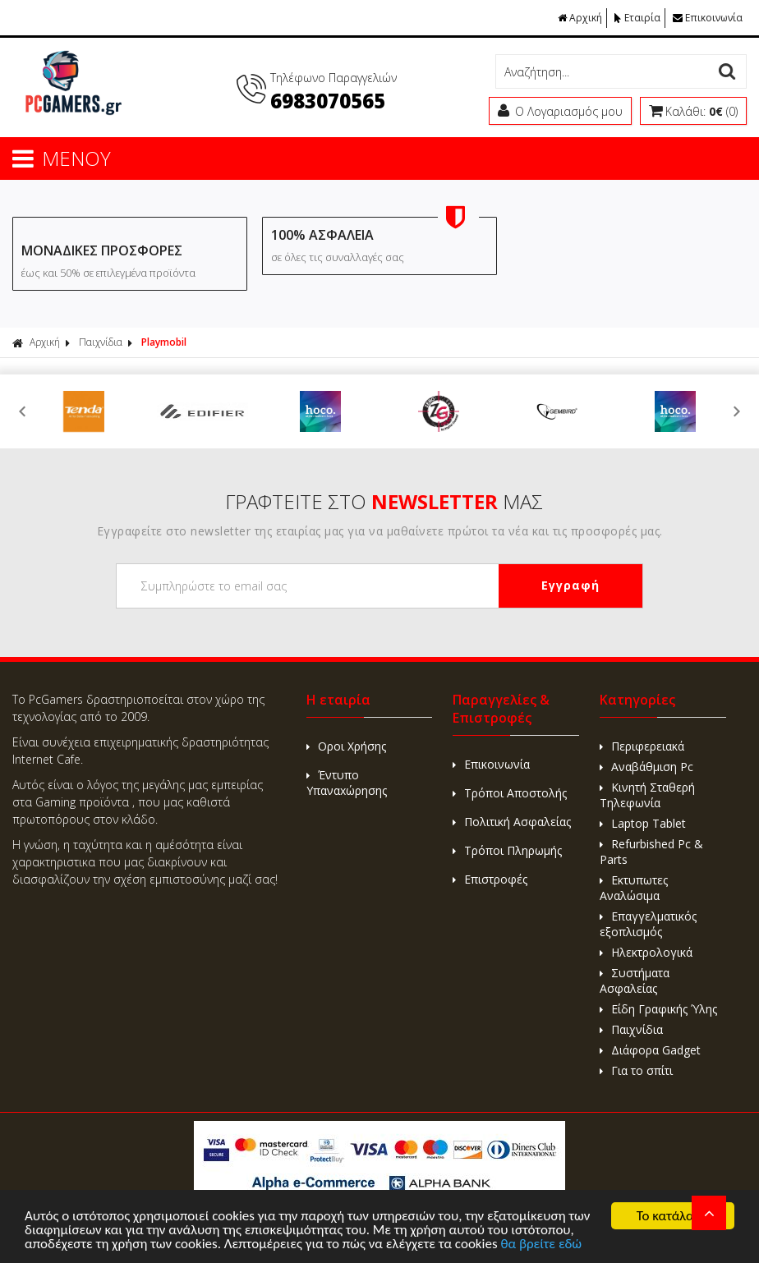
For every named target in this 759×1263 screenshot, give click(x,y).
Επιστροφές (490, 879)
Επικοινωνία (708, 18)
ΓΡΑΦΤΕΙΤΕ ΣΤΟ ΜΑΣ (384, 501)
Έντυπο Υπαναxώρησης (346, 782)
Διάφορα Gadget (650, 1050)
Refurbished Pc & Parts (651, 851)
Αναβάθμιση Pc (646, 766)
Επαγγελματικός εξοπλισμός (648, 923)
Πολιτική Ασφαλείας (512, 821)
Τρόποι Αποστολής (510, 793)
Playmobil (163, 342)
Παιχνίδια (100, 342)
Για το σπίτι (636, 1070)
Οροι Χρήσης (346, 746)
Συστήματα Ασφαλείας (634, 980)
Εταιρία (637, 18)
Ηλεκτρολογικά (646, 952)
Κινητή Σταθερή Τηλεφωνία (647, 795)
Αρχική (580, 18)
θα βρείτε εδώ (541, 1244)
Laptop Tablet (643, 823)
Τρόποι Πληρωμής (507, 850)
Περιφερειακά (642, 746)
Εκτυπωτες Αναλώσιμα (634, 887)
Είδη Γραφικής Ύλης (658, 1009)
